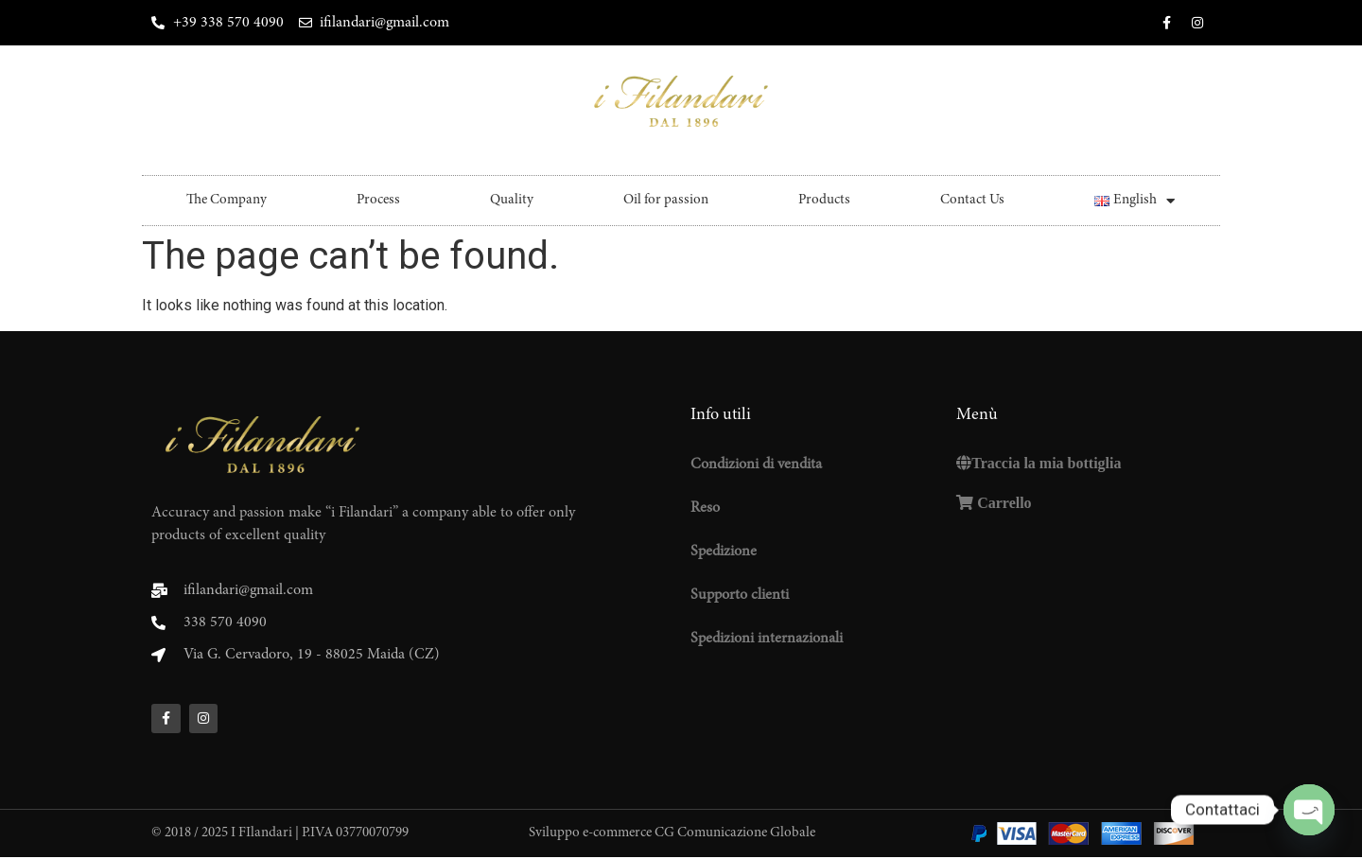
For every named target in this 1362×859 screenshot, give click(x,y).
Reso (705, 508)
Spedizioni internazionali (766, 638)
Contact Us (972, 200)
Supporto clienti (739, 595)
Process (378, 200)
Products (824, 200)
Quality (511, 200)
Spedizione (723, 551)
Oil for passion (665, 200)
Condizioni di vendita (756, 464)
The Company (226, 200)
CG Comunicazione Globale (735, 836)
